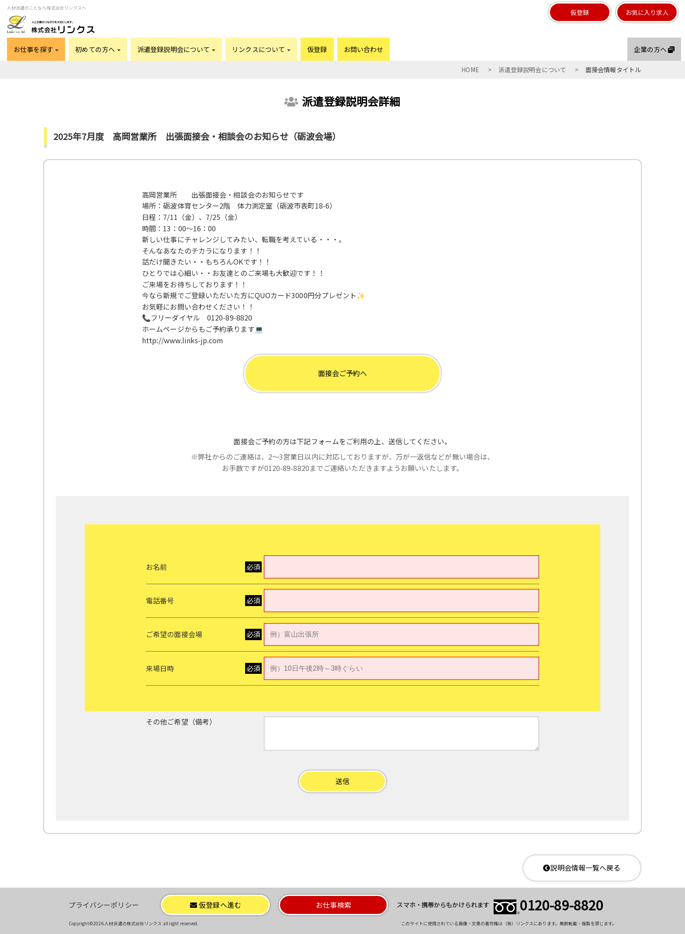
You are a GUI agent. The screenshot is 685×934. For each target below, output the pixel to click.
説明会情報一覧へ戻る (581, 867)
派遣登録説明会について (532, 69)
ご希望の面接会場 (174, 634)
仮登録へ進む (215, 904)
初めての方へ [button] (98, 49)
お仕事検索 (333, 904)
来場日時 (160, 668)
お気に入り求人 (647, 12)
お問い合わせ (364, 49)
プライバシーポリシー (104, 904)
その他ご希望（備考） (181, 721)
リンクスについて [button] (261, 49)
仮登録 (580, 12)
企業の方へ (654, 49)
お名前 (156, 566)
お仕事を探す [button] (36, 49)
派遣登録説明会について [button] (176, 49)
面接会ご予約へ (342, 373)
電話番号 (160, 600)
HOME (470, 69)
